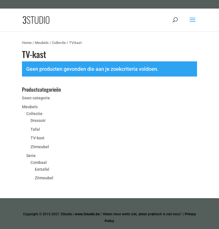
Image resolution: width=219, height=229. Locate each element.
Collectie (59, 43)
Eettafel (42, 169)
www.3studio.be (87, 214)
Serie (31, 155)
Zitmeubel (40, 146)
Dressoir (38, 120)
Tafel (35, 129)
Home (27, 43)
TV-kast (37, 138)
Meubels (42, 43)
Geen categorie (36, 98)
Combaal (39, 162)
